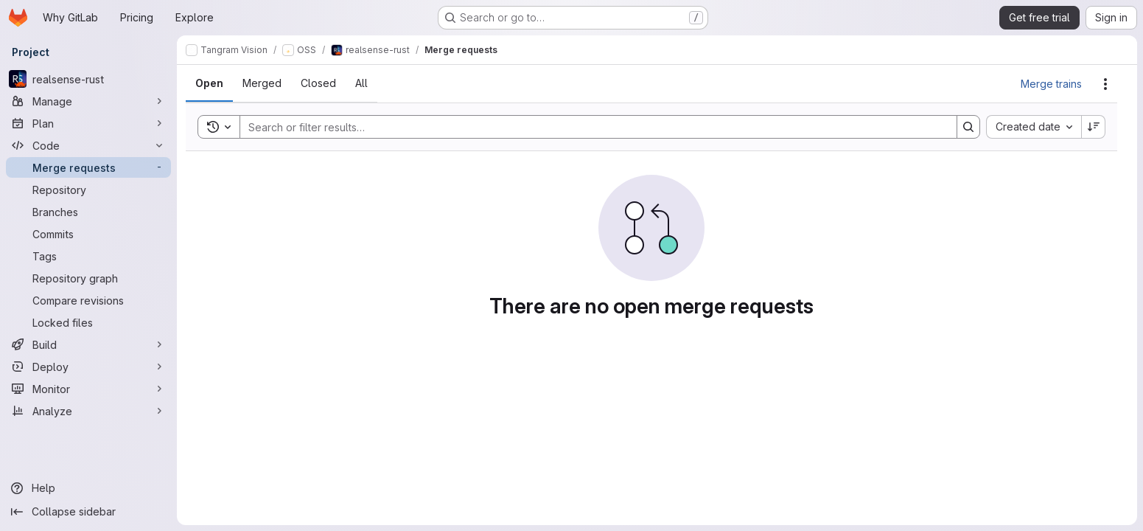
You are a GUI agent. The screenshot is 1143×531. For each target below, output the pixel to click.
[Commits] (88, 233)
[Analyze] (88, 410)
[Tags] (88, 256)
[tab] (209, 83)
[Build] (88, 344)
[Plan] (88, 123)
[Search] (591, 127)
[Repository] (88, 189)
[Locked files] (88, 322)
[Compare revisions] (88, 300)
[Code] (88, 145)
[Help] (88, 488)
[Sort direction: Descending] (1093, 127)
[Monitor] (88, 388)
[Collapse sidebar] (88, 512)
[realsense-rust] (88, 79)
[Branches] (88, 211)
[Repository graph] (88, 278)
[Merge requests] (88, 167)
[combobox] (1033, 127)
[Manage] (88, 101)
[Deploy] (88, 366)
